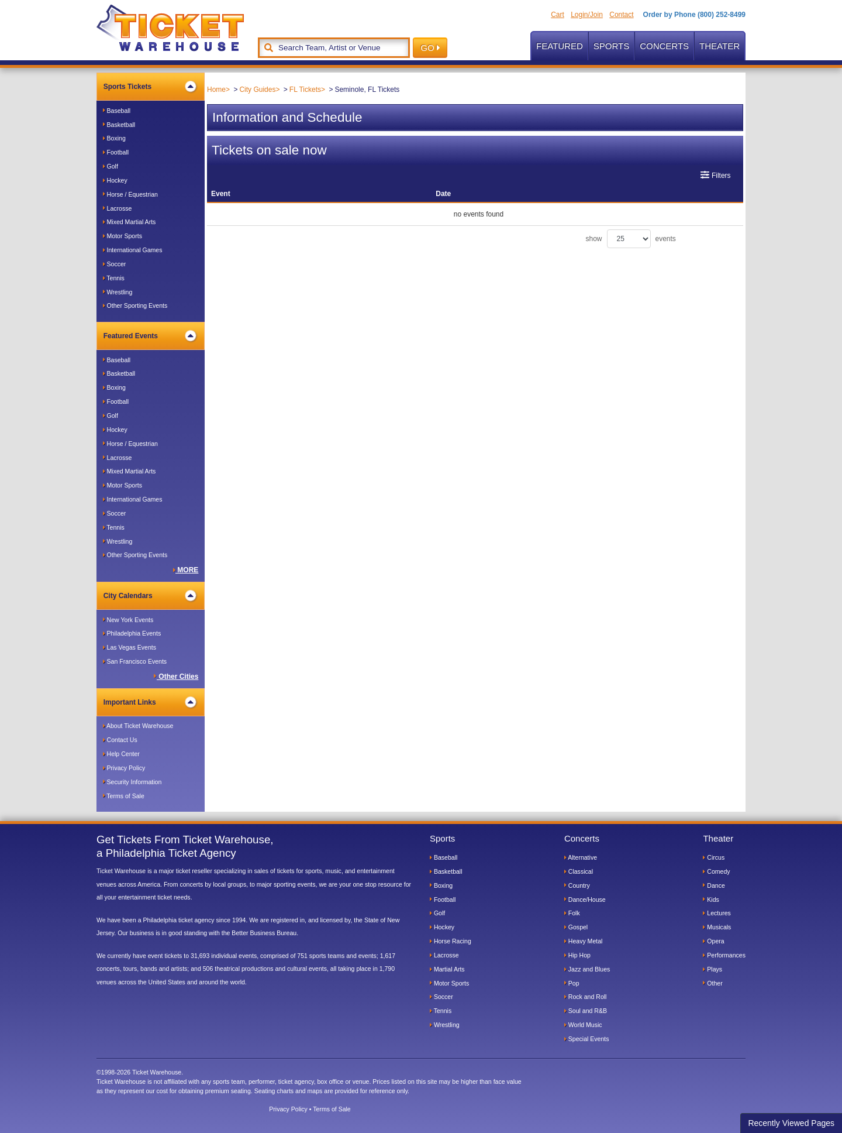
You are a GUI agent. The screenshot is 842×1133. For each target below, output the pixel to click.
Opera (713, 941)
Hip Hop (577, 955)
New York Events (128, 619)
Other (712, 983)
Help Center (121, 753)
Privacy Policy (124, 767)
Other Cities (176, 676)
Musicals (717, 927)
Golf (110, 166)
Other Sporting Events (135, 305)
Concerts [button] (664, 46)
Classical (578, 871)
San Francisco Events (135, 661)
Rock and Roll (585, 996)
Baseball (116, 110)
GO (430, 48)
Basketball (119, 124)
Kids (711, 899)
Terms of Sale (123, 795)
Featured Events (149, 336)
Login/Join (587, 15)
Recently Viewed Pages (791, 1123)
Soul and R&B (585, 1010)
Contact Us (120, 739)
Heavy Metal (583, 941)
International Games (133, 249)
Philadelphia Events (132, 633)
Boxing (114, 138)
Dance (713, 885)
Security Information (132, 781)
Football (116, 152)
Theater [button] (719, 46)
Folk (572, 912)
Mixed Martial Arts (129, 221)
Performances (724, 955)
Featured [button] (559, 46)
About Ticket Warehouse (138, 725)
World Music (583, 1024)
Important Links (149, 702)
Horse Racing (450, 941)
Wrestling (118, 292)
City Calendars (149, 596)
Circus (713, 857)
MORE (186, 570)
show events (631, 238)
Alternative (580, 857)
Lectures (716, 912)
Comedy (716, 871)
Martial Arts (447, 969)
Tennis (114, 277)
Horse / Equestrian (130, 194)
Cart (557, 15)
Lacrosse (117, 208)
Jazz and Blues (587, 969)
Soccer (114, 263)
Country (577, 885)
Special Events (586, 1038)
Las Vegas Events (129, 647)
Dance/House (585, 899)
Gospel (576, 927)
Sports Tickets (149, 87)
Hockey (115, 180)
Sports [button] (611, 46)
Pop (571, 983)
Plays (712, 969)
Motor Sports (122, 235)
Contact (621, 15)
